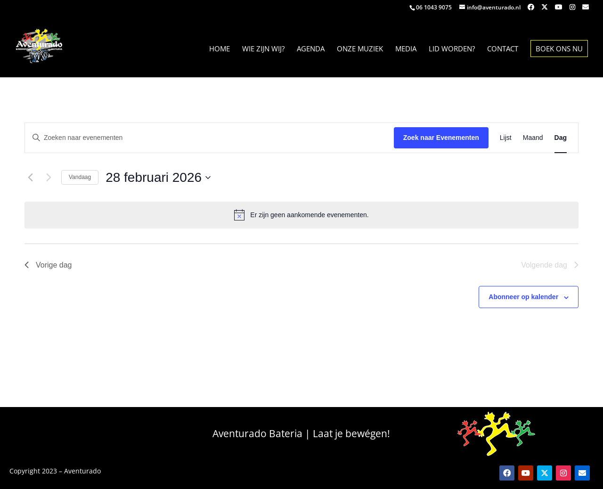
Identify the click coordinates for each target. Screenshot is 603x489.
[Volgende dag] (48, 177)
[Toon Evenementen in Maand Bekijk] (533, 138)
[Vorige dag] (30, 177)
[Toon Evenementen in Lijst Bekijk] (506, 138)
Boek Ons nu (559, 48)
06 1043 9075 (434, 7)
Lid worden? (452, 49)
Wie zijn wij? (263, 49)
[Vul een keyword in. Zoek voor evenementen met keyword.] (209, 138)
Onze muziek (360, 49)
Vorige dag (48, 265)
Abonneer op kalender (523, 297)
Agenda (311, 49)
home (219, 49)
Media (405, 49)
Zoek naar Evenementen (441, 137)
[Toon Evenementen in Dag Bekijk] (560, 138)
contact (502, 49)
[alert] (301, 215)
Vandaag (80, 177)
